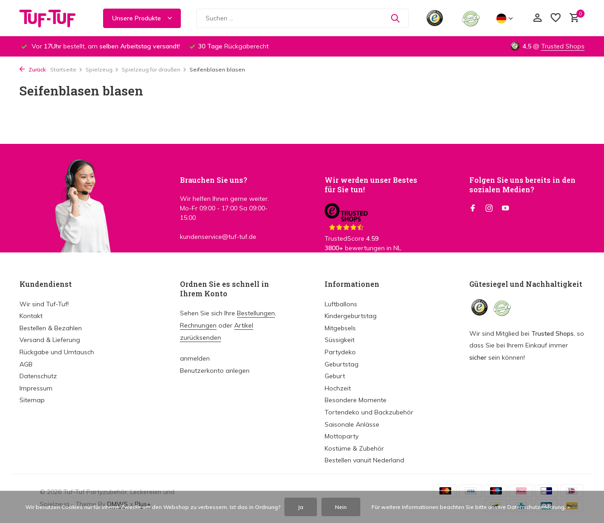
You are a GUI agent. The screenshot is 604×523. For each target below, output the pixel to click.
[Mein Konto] (537, 18)
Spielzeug (102, 69)
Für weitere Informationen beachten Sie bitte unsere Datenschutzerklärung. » (471, 507)
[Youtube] (505, 208)
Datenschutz (38, 376)
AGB (26, 364)
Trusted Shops (563, 46)
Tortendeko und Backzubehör (369, 412)
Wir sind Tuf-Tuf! (44, 304)
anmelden (195, 358)
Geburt (335, 376)
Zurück (32, 69)
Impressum (35, 388)
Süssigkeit (339, 340)
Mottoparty (342, 436)
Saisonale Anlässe (352, 424)
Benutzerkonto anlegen (215, 370)
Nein (341, 507)
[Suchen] (302, 18)
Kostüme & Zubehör (354, 448)
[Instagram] (489, 208)
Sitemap (32, 400)
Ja (300, 507)
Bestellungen (256, 313)
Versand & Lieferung (49, 340)
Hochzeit (338, 388)
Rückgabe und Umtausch (56, 352)
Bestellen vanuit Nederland (364, 460)
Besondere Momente (356, 400)
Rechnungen (198, 325)
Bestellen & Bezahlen (50, 328)
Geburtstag (342, 364)
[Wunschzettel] (556, 18)
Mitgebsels (340, 328)
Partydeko (340, 352)
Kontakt (30, 316)
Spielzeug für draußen (154, 69)
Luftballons (341, 304)
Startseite (66, 69)
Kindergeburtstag (351, 316)
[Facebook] (473, 208)
